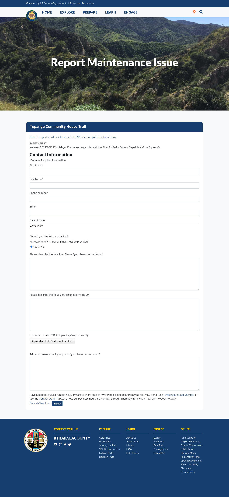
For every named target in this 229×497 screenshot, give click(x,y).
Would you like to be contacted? (49, 236)
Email (33, 206)
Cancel (34, 403)
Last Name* (36, 179)
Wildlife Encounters (109, 449)
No (42, 246)
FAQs (129, 449)
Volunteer (158, 441)
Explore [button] (67, 12)
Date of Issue (37, 220)
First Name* (36, 165)
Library (130, 445)
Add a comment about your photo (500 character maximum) (65, 354)
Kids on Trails (106, 453)
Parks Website (188, 437)
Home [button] (47, 12)
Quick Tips (104, 437)
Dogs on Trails (106, 456)
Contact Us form (48, 398)
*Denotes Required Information (48, 160)
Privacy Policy (188, 472)
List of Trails (132, 453)
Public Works (187, 449)
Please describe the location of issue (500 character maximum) (66, 254)
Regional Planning (190, 441)
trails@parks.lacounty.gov (179, 394)
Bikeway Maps (188, 453)
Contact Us (159, 453)
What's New (132, 441)
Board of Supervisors (192, 445)
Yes (35, 246)
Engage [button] (130, 12)
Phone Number (39, 192)
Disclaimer (186, 468)
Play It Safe (105, 441)
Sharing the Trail (107, 445)
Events (156, 437)
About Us (131, 437)
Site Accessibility (189, 464)
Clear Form (45, 403)
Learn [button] (110, 12)
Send (57, 403)
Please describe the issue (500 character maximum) (60, 294)
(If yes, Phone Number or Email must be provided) (59, 241)
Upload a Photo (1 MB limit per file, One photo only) (59, 335)
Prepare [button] (90, 12)
